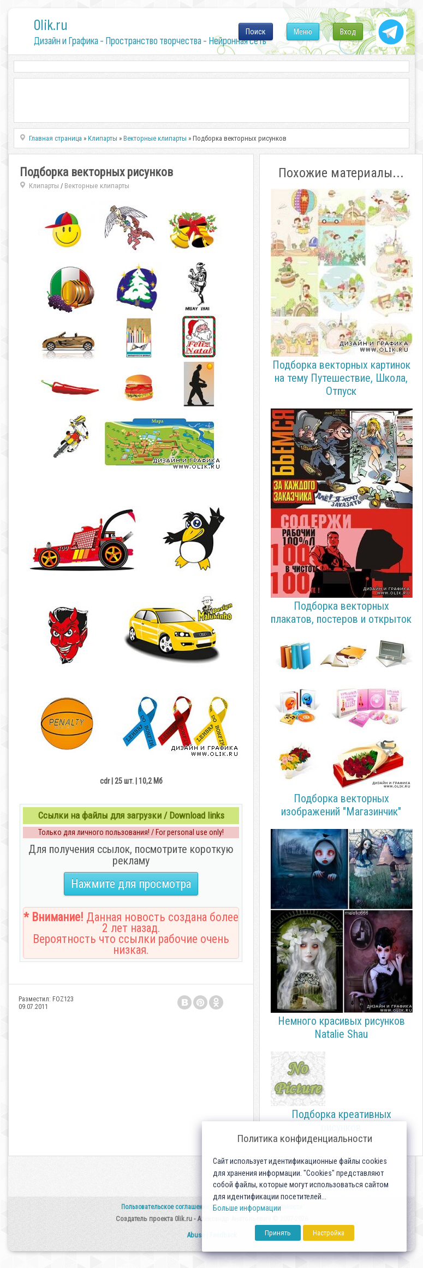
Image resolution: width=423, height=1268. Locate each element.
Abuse (196, 1235)
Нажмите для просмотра (131, 884)
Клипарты (44, 186)
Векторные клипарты (96, 186)
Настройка (328, 1233)
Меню (303, 31)
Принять (278, 1233)
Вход (348, 31)
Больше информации (247, 1208)
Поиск (256, 31)
